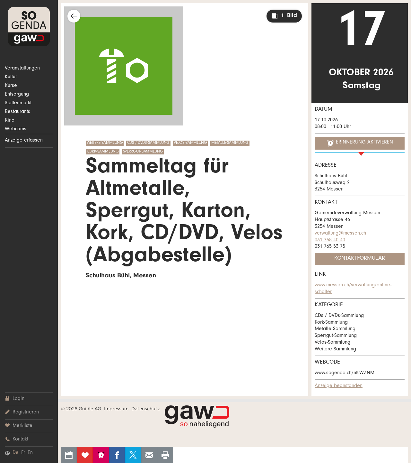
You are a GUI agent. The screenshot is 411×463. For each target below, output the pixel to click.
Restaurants (17, 112)
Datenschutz (145, 408)
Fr (23, 453)
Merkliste (18, 425)
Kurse (11, 85)
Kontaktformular (359, 259)
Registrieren (22, 412)
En (30, 453)
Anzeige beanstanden (339, 386)
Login (14, 398)
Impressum (116, 408)
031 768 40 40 (330, 240)
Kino (9, 120)
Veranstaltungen (22, 68)
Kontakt (16, 439)
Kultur (11, 77)
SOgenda (29, 26)
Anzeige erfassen (24, 140)
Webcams (15, 129)
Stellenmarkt (18, 103)
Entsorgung (17, 94)
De (16, 453)
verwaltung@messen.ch (340, 233)
